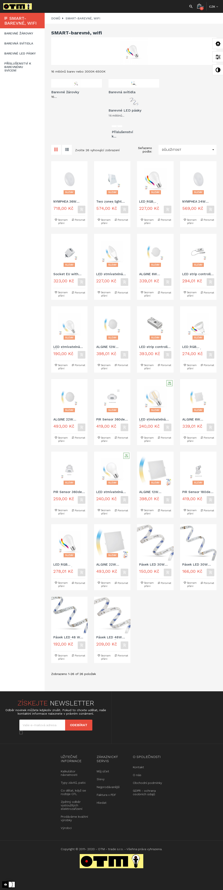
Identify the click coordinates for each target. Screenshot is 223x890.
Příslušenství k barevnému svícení (17, 67)
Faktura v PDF (106, 795)
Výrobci (66, 828)
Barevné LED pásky (20, 53)
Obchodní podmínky (147, 783)
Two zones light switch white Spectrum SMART (110, 202)
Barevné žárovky (18, 33)
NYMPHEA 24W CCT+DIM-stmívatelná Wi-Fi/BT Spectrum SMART (195, 202)
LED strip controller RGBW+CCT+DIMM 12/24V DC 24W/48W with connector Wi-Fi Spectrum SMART (198, 274)
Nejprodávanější (108, 787)
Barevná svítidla (18, 43)
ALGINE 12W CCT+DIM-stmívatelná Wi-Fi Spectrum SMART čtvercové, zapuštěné (153, 492)
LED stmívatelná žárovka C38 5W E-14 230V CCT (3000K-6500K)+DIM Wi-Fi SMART (111, 274)
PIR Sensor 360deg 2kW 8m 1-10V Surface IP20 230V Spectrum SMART (111, 420)
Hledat (101, 802)
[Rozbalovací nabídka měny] (213, 7)
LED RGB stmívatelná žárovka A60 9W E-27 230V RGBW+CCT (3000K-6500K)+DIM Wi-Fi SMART (154, 202)
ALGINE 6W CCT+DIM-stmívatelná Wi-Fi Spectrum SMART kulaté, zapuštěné (153, 274)
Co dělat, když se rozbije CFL (73, 792)
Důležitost (189, 150)
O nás (137, 775)
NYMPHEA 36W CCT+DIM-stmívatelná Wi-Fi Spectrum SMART (67, 202)
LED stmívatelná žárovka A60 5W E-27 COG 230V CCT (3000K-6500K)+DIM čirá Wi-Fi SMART (154, 420)
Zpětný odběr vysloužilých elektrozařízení (71, 805)
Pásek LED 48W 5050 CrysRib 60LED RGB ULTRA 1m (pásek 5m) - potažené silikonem (112, 638)
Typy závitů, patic (73, 782)
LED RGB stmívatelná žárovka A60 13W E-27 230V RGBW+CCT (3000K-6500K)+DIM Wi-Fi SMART (69, 565)
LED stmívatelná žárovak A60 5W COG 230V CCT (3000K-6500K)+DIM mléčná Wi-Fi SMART (112, 492)
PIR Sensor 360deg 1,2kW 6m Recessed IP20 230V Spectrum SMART (68, 492)
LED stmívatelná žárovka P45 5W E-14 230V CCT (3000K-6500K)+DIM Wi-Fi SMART (68, 347)
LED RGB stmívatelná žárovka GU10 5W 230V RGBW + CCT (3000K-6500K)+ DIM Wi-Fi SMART (197, 347)
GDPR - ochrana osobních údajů (144, 792)
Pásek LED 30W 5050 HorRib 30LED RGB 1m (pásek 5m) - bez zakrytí (154, 565)
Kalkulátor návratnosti (69, 773)
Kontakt (138, 767)
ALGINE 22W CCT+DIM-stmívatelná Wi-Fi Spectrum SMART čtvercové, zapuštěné (110, 565)
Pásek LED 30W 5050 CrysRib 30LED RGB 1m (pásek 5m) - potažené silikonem (198, 565)
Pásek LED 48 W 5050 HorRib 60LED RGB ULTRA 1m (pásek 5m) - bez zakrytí (68, 638)
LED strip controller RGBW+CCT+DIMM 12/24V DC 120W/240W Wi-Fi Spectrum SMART (155, 347)
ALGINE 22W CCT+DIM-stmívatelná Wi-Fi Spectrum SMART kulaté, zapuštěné (67, 420)
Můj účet (103, 771)
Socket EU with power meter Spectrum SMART (67, 274)
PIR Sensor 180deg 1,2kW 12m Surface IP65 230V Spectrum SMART (197, 492)
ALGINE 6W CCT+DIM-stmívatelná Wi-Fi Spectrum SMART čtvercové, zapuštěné (196, 420)
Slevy (101, 779)
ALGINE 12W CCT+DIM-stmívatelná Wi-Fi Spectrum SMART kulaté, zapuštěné (110, 347)
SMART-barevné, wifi (20, 21)
